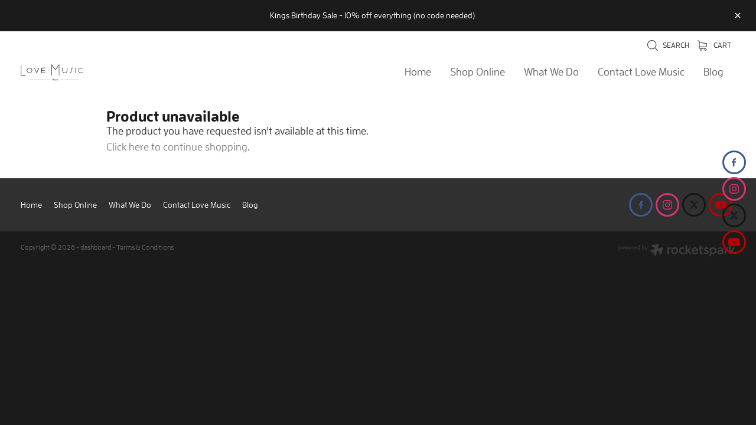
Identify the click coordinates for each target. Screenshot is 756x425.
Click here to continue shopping (176, 146)
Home (418, 72)
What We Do (551, 72)
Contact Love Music (641, 72)
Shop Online (477, 72)
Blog (713, 72)
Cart (714, 45)
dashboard (95, 247)
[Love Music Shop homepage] (92, 72)
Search (668, 45)
